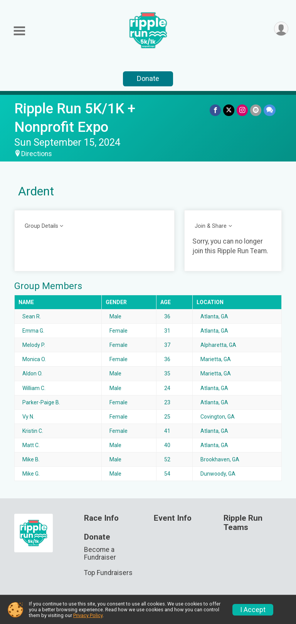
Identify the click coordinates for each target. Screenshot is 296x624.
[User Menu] (281, 29)
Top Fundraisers (108, 573)
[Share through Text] (270, 110)
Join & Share (211, 226)
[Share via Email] (255, 110)
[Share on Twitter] (228, 110)
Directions (36, 154)
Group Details (41, 226)
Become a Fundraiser (100, 553)
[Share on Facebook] (215, 110)
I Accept (253, 610)
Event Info (173, 518)
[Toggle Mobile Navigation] (19, 31)
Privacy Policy (88, 615)
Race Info (101, 518)
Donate (148, 78)
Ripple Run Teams (243, 523)
